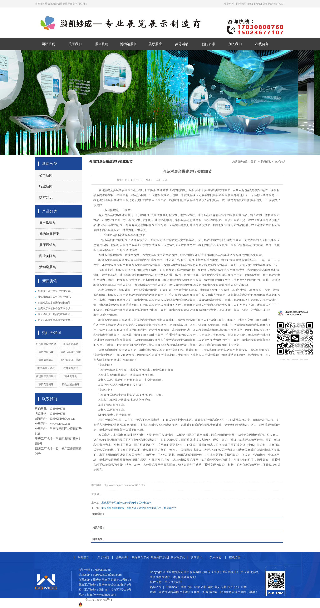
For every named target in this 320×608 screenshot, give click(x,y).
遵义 (217, 587)
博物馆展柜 (128, 44)
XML (257, 3)
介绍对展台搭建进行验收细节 (54, 302)
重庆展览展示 (46, 360)
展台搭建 (101, 44)
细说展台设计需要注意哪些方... (55, 291)
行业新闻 (46, 186)
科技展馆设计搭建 (46, 343)
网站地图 (241, 3)
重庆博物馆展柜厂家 (163, 577)
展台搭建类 (47, 223)
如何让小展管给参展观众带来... (55, 320)
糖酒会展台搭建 (46, 368)
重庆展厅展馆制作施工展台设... (55, 308)
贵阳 (190, 587)
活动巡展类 (47, 267)
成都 (197, 587)
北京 (237, 587)
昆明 (210, 587)
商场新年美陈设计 (46, 376)
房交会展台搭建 (70, 384)
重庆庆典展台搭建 (71, 352)
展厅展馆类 (47, 245)
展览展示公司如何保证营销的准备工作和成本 (126, 502)
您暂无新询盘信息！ (274, 3)
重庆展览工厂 (231, 572)
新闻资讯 (208, 44)
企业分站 (229, 3)
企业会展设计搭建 (71, 360)
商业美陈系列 (159, 557)
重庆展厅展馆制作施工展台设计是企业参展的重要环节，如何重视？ (138, 508)
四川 (204, 587)
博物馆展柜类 (49, 234)
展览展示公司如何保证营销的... (55, 296)
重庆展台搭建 (249, 572)
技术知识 (46, 197)
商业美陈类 (47, 256)
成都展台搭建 (70, 368)
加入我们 (235, 44)
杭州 (230, 587)
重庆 (184, 587)
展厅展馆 (155, 44)
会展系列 (122, 557)
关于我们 (75, 44)
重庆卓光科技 (173, 582)
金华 (244, 587)
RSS (250, 3)
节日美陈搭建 (46, 384)
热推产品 (156, 587)
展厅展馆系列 (140, 557)
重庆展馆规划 (70, 343)
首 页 (253, 161)
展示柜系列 (178, 557)
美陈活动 (181, 44)
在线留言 (262, 44)
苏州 (224, 587)
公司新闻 (46, 175)
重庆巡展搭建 (46, 352)
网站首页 (48, 44)
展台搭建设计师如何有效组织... (55, 314)
